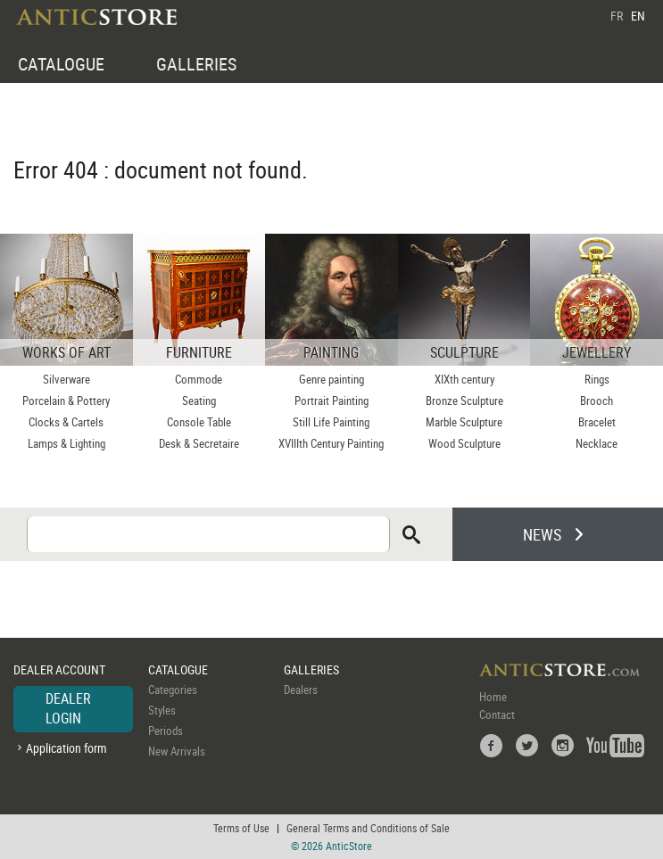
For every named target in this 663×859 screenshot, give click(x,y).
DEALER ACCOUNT (59, 669)
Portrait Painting (331, 400)
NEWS (542, 534)
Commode (198, 379)
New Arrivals (176, 751)
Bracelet (597, 422)
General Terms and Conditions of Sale (368, 828)
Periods (165, 731)
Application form (66, 747)
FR (616, 15)
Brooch (596, 400)
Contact (497, 714)
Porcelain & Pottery (66, 400)
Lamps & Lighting (66, 443)
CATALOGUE (61, 64)
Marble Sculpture (464, 422)
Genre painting (331, 379)
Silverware (66, 379)
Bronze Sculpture (464, 400)
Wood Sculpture (464, 443)
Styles (162, 710)
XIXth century (464, 379)
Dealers (301, 689)
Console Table (199, 422)
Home (493, 697)
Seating (199, 400)
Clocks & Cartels (66, 422)
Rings (596, 379)
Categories (172, 689)
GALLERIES (196, 64)
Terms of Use (241, 828)
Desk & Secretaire (199, 443)
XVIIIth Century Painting (331, 443)
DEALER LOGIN (68, 708)
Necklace (596, 443)
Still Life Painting (331, 422)
